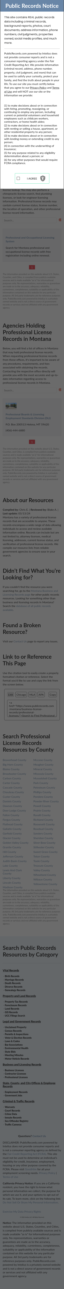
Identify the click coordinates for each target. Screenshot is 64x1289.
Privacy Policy (38, 87)
